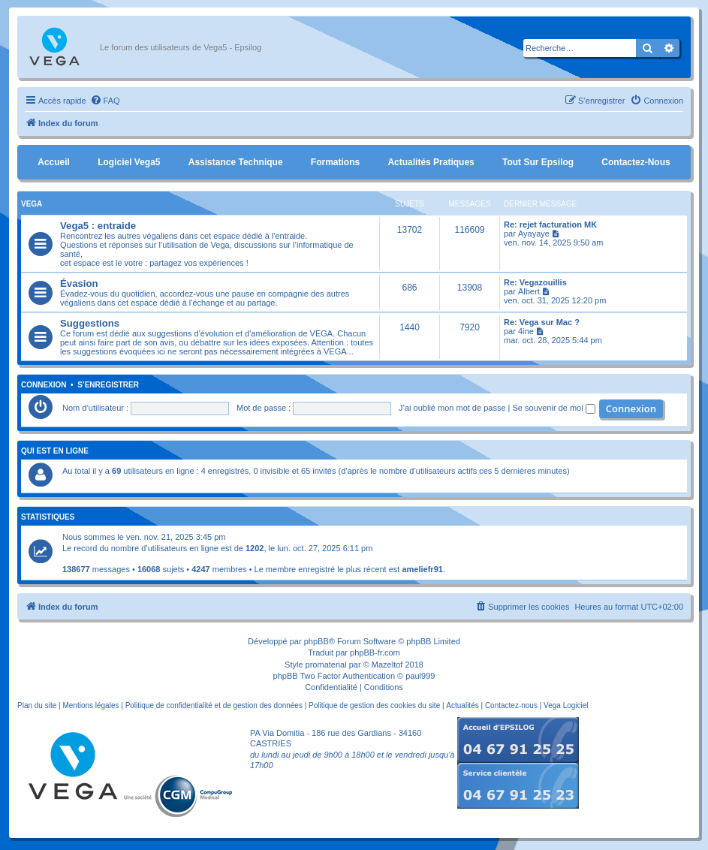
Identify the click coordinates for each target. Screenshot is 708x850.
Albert (529, 291)
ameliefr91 (422, 569)
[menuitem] (105, 101)
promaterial (326, 664)
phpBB (316, 641)
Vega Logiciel (566, 705)
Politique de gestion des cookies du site (374, 705)
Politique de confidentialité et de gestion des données (214, 705)
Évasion (79, 283)
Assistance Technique (235, 162)
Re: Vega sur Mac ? (542, 322)
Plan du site (36, 705)
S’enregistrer (108, 385)
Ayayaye (534, 233)
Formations (335, 162)
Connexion (44, 385)
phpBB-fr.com (375, 652)
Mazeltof (387, 664)
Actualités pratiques (430, 162)
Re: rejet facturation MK (550, 224)
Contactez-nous (635, 162)
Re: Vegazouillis (535, 282)
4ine (526, 331)
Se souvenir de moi (554, 407)
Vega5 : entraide (98, 225)
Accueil (54, 162)
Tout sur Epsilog (538, 162)
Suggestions (89, 323)
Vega (31, 204)
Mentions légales (90, 705)
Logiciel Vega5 (129, 162)
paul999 (420, 675)
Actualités (462, 705)
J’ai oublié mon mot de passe (452, 407)
